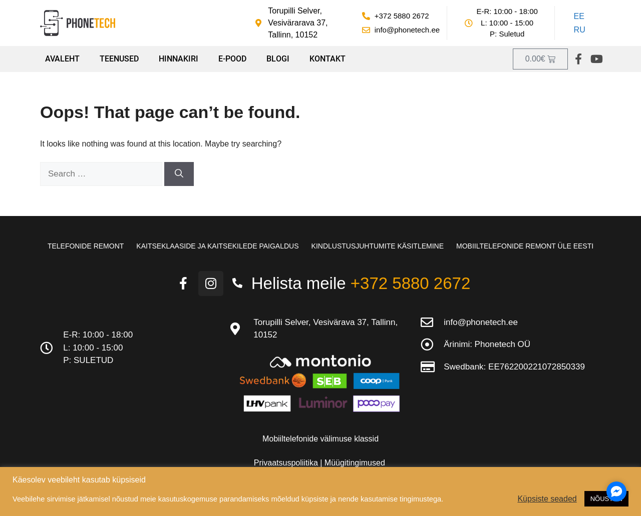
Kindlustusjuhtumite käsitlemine (377, 246)
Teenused (119, 59)
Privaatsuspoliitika (287, 462)
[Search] (179, 174)
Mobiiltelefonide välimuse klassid (320, 438)
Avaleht (62, 59)
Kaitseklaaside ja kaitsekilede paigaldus (217, 246)
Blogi (277, 59)
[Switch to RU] (577, 31)
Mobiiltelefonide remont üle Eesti (524, 246)
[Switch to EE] (577, 17)
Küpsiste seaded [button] (546, 498)
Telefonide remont (86, 246)
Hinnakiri (178, 59)
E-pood (232, 59)
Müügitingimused (355, 462)
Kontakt (327, 59)
